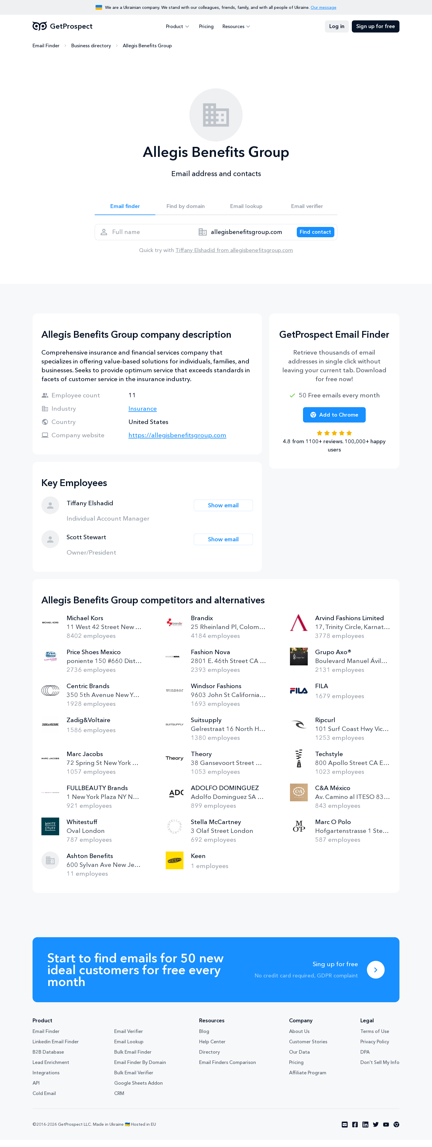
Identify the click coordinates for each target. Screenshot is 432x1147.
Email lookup (246, 207)
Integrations (46, 1080)
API (36, 1090)
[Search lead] (311, 236)
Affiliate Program (307, 1080)
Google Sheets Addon (138, 1090)
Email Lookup (129, 1049)
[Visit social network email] (345, 1132)
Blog (204, 1038)
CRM (119, 1100)
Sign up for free (375, 26)
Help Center (212, 1049)
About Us (299, 1038)
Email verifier (307, 207)
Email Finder (46, 46)
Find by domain (186, 207)
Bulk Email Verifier (133, 1080)
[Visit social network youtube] (386, 1132)
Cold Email (44, 1100)
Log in (336, 26)
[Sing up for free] (376, 977)
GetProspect (63, 27)
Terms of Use (374, 1038)
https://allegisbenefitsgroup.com (177, 442)
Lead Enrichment (51, 1069)
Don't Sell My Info (379, 1069)
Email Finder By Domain (140, 1069)
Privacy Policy (374, 1049)
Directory (209, 1059)
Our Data (299, 1059)
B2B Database (48, 1059)
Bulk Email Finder (132, 1059)
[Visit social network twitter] (376, 1132)
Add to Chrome (334, 422)
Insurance (142, 415)
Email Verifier (128, 1038)
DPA (365, 1059)
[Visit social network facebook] (355, 1132)
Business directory (91, 46)
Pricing (206, 27)
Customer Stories (308, 1049)
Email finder (125, 207)
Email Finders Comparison (227, 1069)
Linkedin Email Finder (56, 1049)
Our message (323, 7)
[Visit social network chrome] (396, 1132)
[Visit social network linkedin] (365, 1132)
